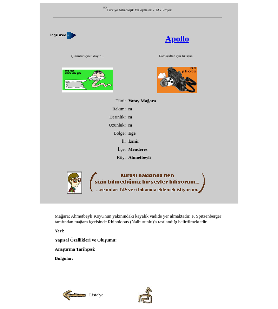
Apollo (177, 38)
